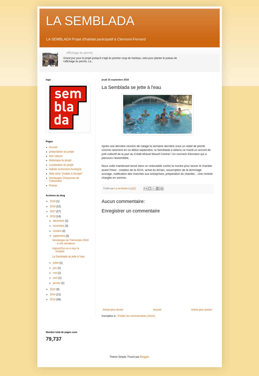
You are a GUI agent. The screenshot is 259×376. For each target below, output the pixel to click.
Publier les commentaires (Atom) (136, 315)
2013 (53, 299)
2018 (53, 206)
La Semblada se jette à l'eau (68, 256)
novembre (59, 225)
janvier (57, 283)
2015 (53, 289)
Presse (53, 185)
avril (55, 277)
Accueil (157, 309)
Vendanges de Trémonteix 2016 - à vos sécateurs (70, 242)
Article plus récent (113, 309)
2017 (53, 211)
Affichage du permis (79, 52)
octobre (57, 230)
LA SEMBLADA (90, 21)
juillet (56, 262)
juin (55, 267)
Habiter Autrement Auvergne (65, 169)
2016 (53, 216)
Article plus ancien (201, 309)
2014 (53, 294)
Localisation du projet (61, 164)
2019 (53, 201)
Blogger (144, 356)
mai (55, 272)
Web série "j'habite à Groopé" (66, 173)
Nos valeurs (56, 156)
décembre (59, 220)
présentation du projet (61, 151)
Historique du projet (60, 160)
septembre (59, 235)
